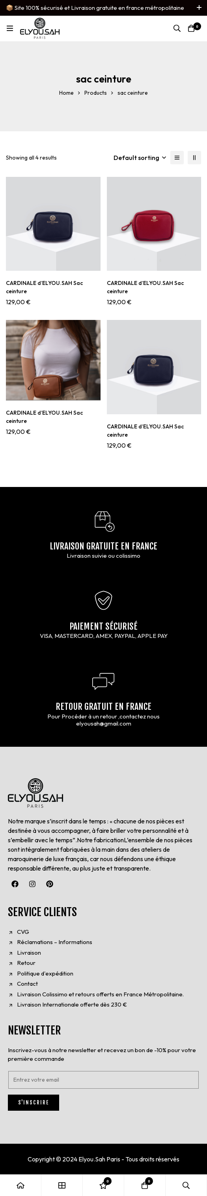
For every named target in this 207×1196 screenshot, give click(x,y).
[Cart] (191, 28)
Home (66, 92)
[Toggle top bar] (199, 8)
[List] (177, 157)
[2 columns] (194, 157)
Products (95, 92)
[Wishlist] (103, 1185)
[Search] (177, 28)
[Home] (20, 1185)
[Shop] (62, 1185)
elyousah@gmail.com (103, 723)
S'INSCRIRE (33, 1102)
